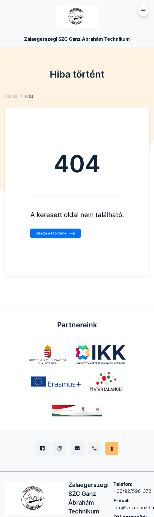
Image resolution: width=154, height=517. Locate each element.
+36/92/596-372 (132, 491)
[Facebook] (42, 448)
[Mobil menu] (143, 11)
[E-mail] (77, 448)
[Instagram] (59, 448)
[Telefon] (94, 448)
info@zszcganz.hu (133, 508)
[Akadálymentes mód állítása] (111, 448)
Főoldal (11, 96)
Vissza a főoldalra (55, 233)
